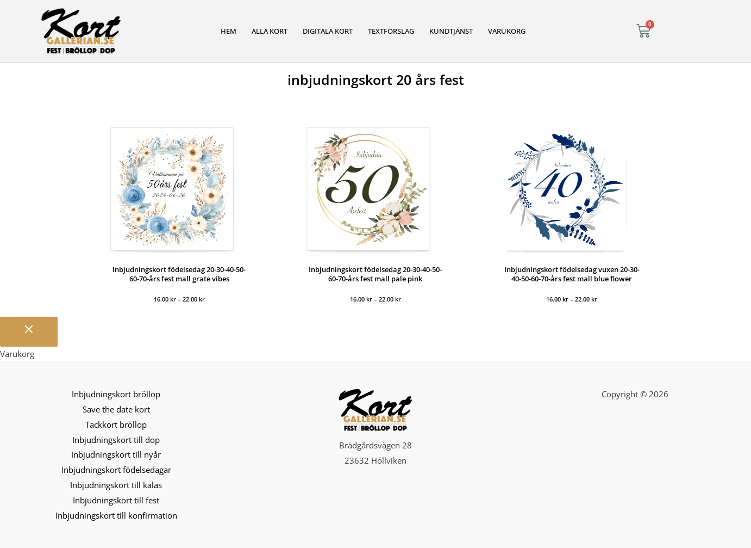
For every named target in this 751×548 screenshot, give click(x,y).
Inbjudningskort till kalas (116, 484)
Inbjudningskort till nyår (116, 454)
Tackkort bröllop (116, 424)
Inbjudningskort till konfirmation (116, 515)
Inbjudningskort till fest (116, 500)
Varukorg (506, 31)
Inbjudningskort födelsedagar (116, 469)
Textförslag (391, 31)
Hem (228, 31)
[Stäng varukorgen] (29, 332)
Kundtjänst (451, 31)
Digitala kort (328, 31)
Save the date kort (116, 409)
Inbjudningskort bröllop (116, 394)
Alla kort (269, 31)
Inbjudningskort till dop (116, 439)
